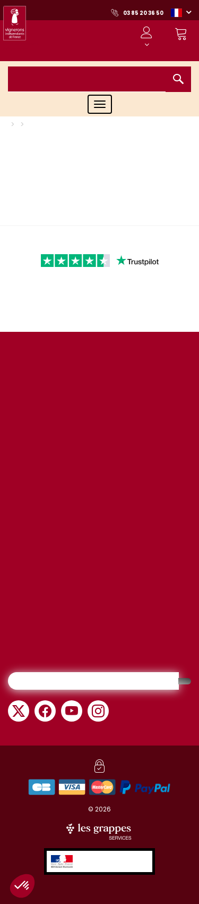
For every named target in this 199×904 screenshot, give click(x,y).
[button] (181, 12)
